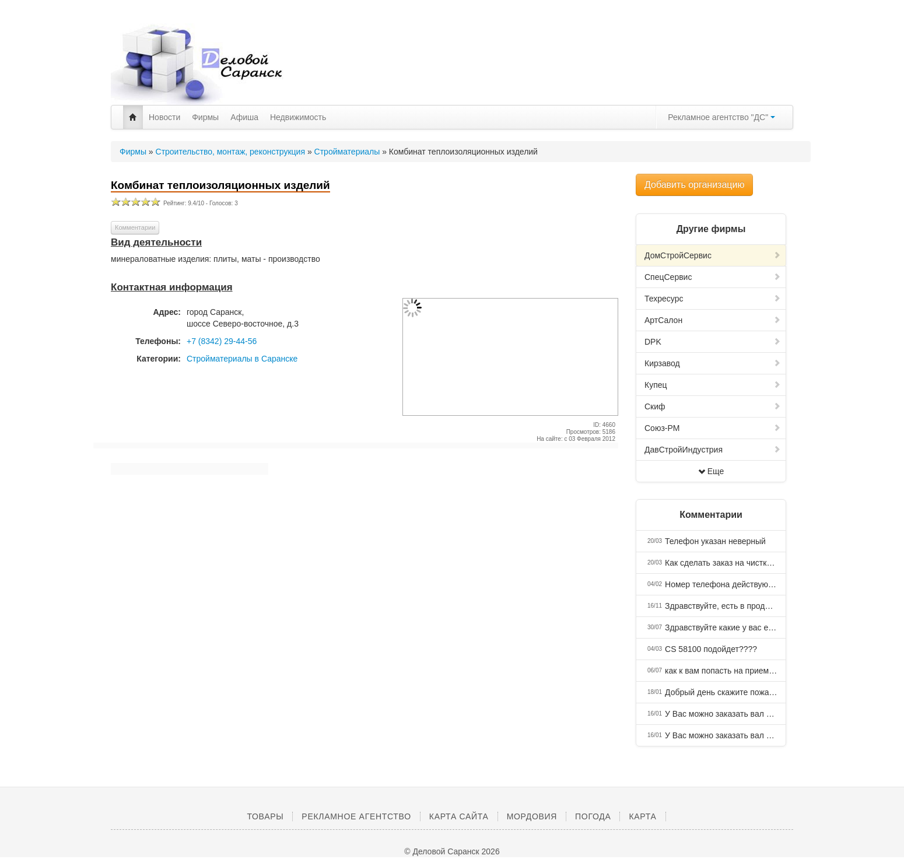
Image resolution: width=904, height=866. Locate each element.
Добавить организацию (694, 185)
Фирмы (205, 117)
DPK (712, 341)
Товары (265, 816)
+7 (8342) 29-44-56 (222, 341)
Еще (711, 471)
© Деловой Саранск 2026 (451, 851)
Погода (593, 816)
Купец (712, 385)
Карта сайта (459, 816)
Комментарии (135, 227)
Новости (164, 117)
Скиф (712, 406)
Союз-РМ (712, 428)
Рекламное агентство (356, 816)
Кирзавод (712, 363)
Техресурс (712, 298)
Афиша (244, 117)
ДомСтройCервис (712, 255)
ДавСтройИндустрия (712, 449)
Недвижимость (298, 117)
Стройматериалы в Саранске (242, 358)
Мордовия (532, 816)
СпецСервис (712, 277)
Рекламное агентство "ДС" (721, 117)
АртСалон (712, 320)
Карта (642, 816)
